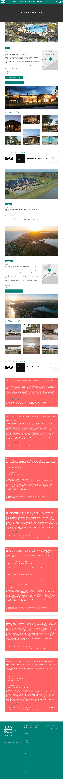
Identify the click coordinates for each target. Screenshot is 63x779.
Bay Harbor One (26, 760)
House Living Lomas (26, 731)
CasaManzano (26, 745)
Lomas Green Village (26, 738)
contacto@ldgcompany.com (11, 742)
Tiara (26, 749)
